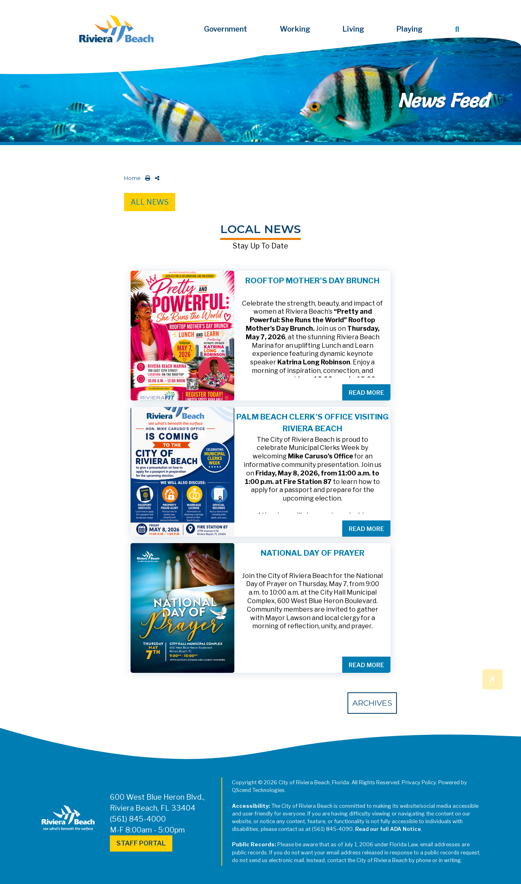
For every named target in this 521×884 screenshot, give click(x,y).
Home (132, 178)
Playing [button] (409, 29)
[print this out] (146, 178)
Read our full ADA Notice (388, 829)
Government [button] (225, 29)
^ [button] (493, 679)
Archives (372, 703)
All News (150, 202)
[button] (458, 29)
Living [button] (353, 29)
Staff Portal (141, 843)
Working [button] (295, 29)
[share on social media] (155, 178)
